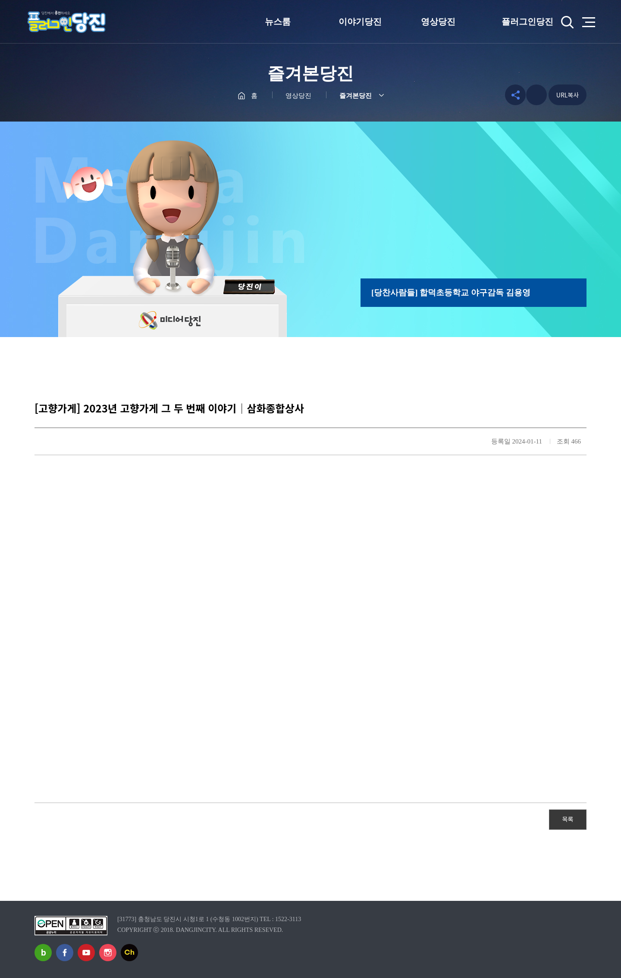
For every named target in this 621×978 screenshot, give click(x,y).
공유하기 (513, 94)
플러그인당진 (527, 21)
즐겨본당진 (355, 95)
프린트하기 (536, 94)
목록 (568, 819)
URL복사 (567, 95)
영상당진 (438, 21)
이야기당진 (360, 21)
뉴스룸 (278, 21)
